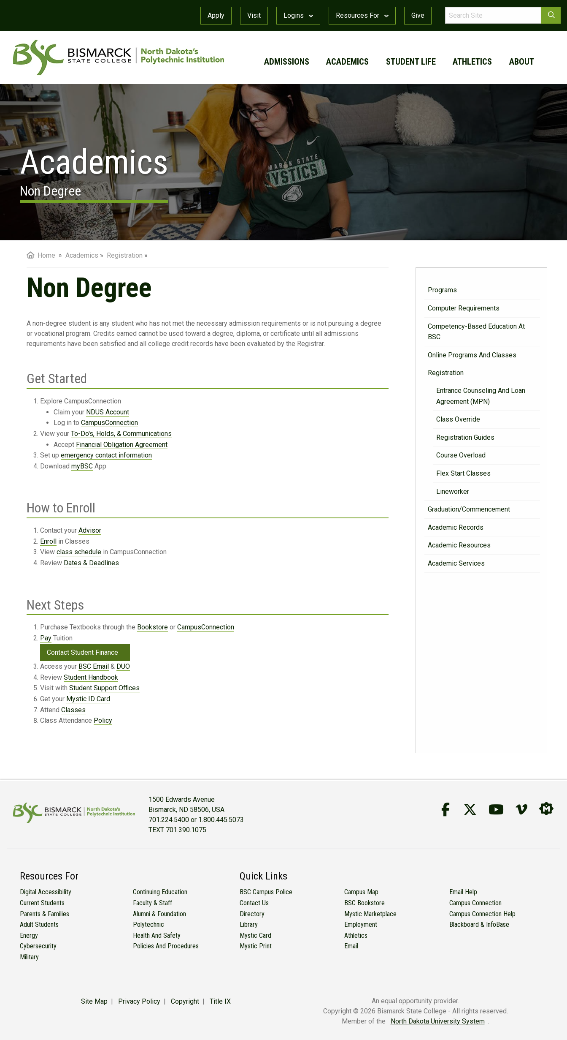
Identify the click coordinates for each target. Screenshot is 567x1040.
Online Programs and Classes (472, 355)
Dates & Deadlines (91, 563)
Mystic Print (256, 946)
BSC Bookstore (364, 903)
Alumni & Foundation (159, 914)
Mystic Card (255, 935)
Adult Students (39, 924)
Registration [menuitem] (125, 255)
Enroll (48, 541)
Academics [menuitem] (81, 255)
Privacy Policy (139, 1001)
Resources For (362, 15)
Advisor (89, 530)
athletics (472, 62)
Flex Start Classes (463, 473)
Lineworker (452, 491)
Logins (298, 15)
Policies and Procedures (166, 946)
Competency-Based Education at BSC (476, 331)
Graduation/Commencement (469, 509)
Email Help (463, 892)
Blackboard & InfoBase (479, 924)
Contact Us (254, 903)
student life (411, 62)
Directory (252, 914)
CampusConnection (109, 423)
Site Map (94, 1001)
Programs (442, 290)
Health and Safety (157, 935)
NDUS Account (107, 412)
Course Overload (461, 455)
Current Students (42, 903)
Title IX (220, 1001)
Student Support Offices (104, 688)
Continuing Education (160, 892)
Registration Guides (465, 437)
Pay (45, 638)
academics (347, 62)
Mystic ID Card (88, 699)
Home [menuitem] (41, 255)
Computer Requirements (464, 308)
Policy (103, 720)
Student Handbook (91, 677)
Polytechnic (148, 924)
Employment (360, 924)
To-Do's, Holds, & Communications (121, 434)
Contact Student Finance (82, 652)
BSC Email (93, 666)
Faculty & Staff (152, 903)
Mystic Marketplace (370, 914)
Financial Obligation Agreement (121, 445)
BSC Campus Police (266, 892)
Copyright (185, 1001)
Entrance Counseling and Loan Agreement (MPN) (480, 396)
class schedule (79, 552)
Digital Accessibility (45, 892)
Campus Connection (475, 903)
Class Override (458, 419)
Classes (73, 710)
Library (249, 924)
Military (29, 957)
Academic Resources (459, 545)
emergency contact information (106, 455)
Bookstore (152, 627)
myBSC (82, 466)
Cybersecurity (38, 946)
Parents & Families (44, 914)
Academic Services (456, 563)
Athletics (355, 935)
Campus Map (361, 892)
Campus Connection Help (482, 914)
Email (351, 946)
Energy (29, 935)
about (521, 62)
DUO (123, 666)
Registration (446, 373)
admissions (286, 62)
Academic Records (455, 527)
